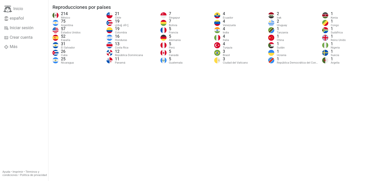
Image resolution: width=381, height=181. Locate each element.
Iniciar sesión (19, 27)
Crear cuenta (18, 37)
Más (10, 46)
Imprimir (18, 171)
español (14, 18)
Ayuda (6, 171)
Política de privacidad (33, 175)
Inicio (13, 9)
